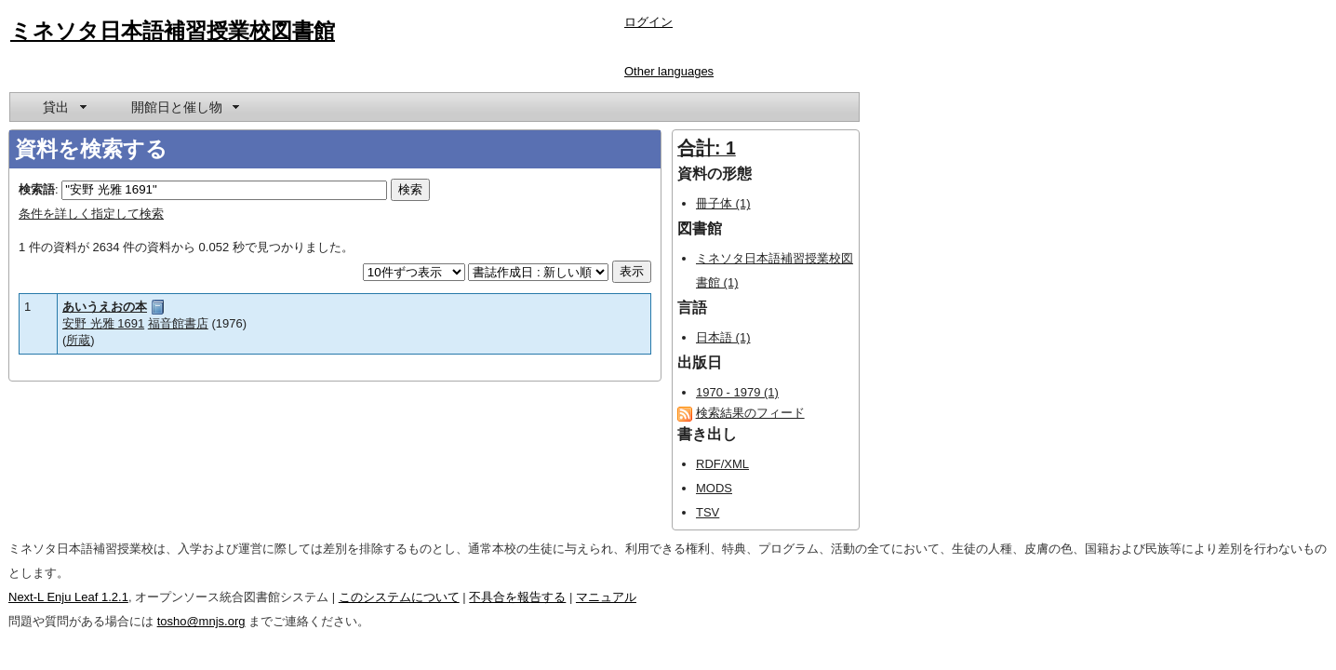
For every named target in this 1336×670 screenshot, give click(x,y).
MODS (714, 488)
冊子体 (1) (723, 203)
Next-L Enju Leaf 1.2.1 (68, 597)
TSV (707, 512)
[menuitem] (63, 107)
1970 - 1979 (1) (737, 392)
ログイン (648, 22)
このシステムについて (399, 597)
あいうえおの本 (104, 307)
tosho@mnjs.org (201, 621)
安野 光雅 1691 (103, 323)
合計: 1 (706, 148)
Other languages (669, 71)
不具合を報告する (517, 597)
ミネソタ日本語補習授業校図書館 (172, 31)
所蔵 (78, 340)
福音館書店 (178, 323)
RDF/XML (722, 464)
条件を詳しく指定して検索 (91, 214)
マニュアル (606, 597)
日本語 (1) (723, 337)
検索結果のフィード (750, 413)
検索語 (37, 189)
